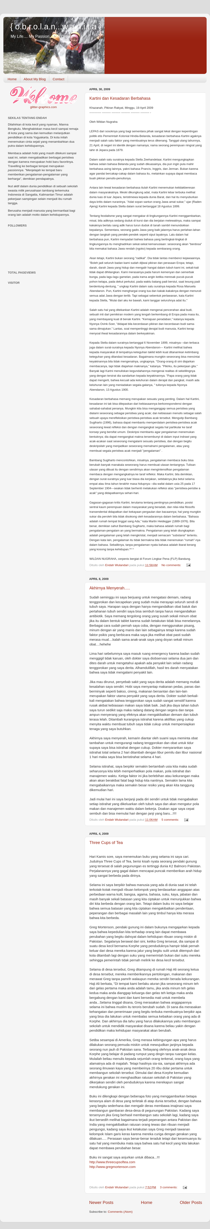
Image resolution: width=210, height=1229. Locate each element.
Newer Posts (101, 1202)
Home (12, 79)
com (112, 1162)
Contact (58, 79)
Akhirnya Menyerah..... (109, 588)
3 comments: (169, 1187)
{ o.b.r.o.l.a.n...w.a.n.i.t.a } (55, 26)
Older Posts (191, 1202)
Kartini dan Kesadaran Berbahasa (119, 98)
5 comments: (170, 819)
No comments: (171, 565)
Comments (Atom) (120, 1211)
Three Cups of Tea (106, 842)
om (112, 1167)
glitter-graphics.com (43, 107)
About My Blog (35, 79)
